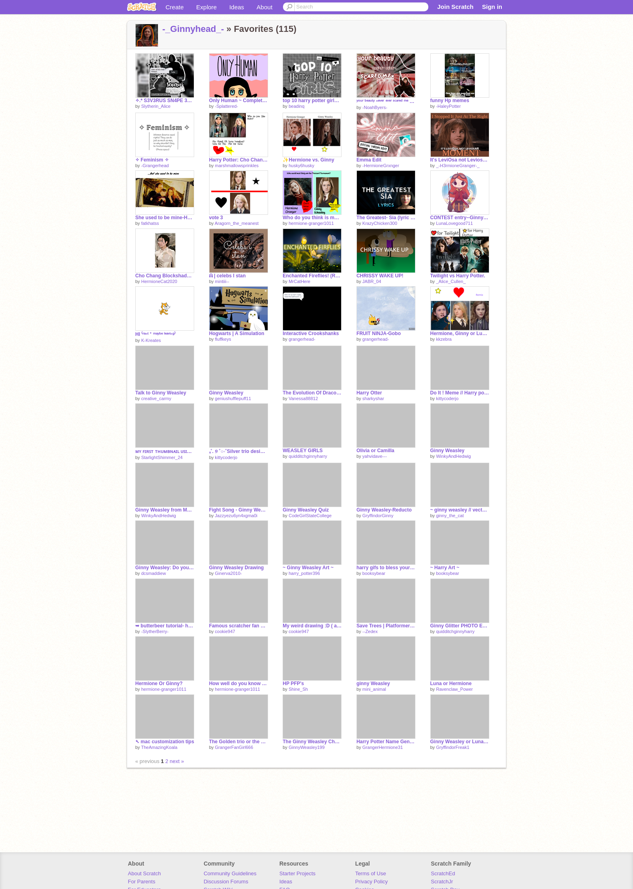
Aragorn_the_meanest (237, 223)
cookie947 (225, 631)
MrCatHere (299, 281)
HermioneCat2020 (159, 281)
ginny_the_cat (450, 515)
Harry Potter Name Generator (385, 741)
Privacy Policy (371, 882)
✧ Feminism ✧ (152, 160)
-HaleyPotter (448, 106)
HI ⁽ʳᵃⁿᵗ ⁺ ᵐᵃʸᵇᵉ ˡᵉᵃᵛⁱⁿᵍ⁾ (155, 334)
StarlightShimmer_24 (162, 457)
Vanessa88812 (303, 398)
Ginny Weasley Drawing (236, 567)
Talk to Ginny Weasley (160, 393)
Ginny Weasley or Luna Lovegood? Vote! (459, 741)
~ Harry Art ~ (444, 567)
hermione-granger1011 (311, 223)
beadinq (296, 106)
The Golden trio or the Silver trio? (238, 741)
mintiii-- (222, 281)
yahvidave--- (375, 456)
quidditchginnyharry (308, 456)
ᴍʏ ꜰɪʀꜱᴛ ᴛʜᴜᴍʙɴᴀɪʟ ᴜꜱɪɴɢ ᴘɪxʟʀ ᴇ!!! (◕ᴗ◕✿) (164, 451)
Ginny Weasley (226, 393)
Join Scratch (455, 6)
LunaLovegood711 (454, 223)
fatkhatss (150, 223)
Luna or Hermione (451, 683)
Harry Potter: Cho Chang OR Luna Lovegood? (238, 160)
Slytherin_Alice (156, 106)
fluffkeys (223, 339)
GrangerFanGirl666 (234, 747)
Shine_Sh (298, 689)
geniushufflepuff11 (233, 398)
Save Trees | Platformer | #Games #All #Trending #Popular (385, 626)
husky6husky (301, 165)
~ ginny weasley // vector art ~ (459, 510)
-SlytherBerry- (155, 631)
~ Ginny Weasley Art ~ (308, 567)
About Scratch (144, 873)
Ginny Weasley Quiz (306, 510)
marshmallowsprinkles (236, 165)
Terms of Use (370, 873)
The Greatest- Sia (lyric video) (385, 217)
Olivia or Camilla (375, 450)
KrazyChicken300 (380, 223)
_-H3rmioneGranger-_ (458, 165)
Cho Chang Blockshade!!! (164, 276)
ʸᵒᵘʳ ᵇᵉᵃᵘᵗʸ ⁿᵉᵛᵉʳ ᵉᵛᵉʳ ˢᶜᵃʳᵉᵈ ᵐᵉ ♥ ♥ (385, 101)
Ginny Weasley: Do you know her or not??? (164, 567)
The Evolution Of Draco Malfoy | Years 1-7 (312, 393)
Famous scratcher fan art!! (238, 626)
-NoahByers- (375, 107)
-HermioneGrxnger (381, 165)
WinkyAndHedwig (453, 456)
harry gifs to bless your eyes (385, 567)
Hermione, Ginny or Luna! (459, 333)
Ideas (236, 7)
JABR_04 (372, 281)
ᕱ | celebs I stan (227, 276)
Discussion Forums (225, 882)
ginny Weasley (373, 683)
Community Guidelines (229, 873)
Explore (206, 7)
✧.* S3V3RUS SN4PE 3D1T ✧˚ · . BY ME (164, 100)
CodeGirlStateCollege (310, 515)
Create (175, 7)
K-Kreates (151, 340)
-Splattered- (226, 106)
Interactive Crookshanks (311, 333)
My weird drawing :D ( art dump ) (312, 626)
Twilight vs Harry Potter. (457, 276)
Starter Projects (297, 873)
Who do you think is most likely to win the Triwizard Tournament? (312, 217)
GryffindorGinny (378, 515)
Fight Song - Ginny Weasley (238, 510)
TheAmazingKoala (159, 747)
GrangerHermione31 (383, 747)
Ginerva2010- (228, 573)
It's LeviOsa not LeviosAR (459, 160)
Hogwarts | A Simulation (236, 333)
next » (177, 761)
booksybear (374, 573)
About (264, 7)
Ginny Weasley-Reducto (384, 510)
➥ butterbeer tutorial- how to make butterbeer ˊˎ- (164, 626)
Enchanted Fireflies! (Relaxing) (312, 276)
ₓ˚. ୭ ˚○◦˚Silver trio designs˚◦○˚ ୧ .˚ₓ (238, 451)
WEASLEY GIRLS (303, 450)
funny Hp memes (450, 100)
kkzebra (444, 339)
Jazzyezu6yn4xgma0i (236, 515)
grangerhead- (302, 339)
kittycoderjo (447, 398)
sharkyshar (373, 398)
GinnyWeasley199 (307, 747)
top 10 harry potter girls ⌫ (312, 100)
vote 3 (216, 217)
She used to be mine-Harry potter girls (164, 217)
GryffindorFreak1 (452, 747)
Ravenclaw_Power (454, 689)
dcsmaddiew (153, 573)
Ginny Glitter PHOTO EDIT (459, 626)
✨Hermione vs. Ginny (308, 160)
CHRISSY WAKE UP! (379, 276)
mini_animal (374, 689)
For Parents (141, 882)
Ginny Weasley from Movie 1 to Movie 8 (164, 510)
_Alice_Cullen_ (450, 281)
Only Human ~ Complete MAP (238, 100)
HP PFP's (293, 683)
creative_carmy (156, 398)
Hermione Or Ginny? (158, 683)
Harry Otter (369, 393)
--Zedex (370, 631)
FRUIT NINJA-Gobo (378, 333)
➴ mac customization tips (164, 741)
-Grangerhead (155, 165)
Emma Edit (368, 160)
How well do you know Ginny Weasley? (238, 683)
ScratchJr (442, 882)
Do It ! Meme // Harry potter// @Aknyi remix (459, 393)
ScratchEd (443, 873)
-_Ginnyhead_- (193, 29)
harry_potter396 (304, 573)
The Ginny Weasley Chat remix (312, 741)
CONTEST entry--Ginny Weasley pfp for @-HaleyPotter (459, 217)
